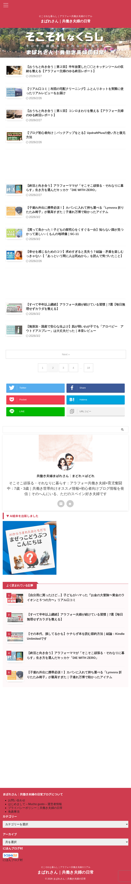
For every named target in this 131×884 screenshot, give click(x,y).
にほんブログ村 (13, 860)
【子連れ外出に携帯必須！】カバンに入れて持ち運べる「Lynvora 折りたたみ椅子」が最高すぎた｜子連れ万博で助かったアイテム (84, 254)
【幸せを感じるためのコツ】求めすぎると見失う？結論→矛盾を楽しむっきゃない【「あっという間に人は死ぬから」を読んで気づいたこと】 (84, 315)
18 (89, 452)
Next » (66, 438)
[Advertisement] (65, 199)
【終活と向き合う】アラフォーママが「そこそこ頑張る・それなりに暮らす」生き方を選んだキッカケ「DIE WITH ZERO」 (83, 224)
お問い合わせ (16, 800)
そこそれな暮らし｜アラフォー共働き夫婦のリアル (65, 867)
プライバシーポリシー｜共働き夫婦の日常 (35, 808)
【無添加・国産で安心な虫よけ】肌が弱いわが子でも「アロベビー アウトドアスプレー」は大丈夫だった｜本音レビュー (84, 407)
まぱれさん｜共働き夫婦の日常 (66, 21)
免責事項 (14, 811)
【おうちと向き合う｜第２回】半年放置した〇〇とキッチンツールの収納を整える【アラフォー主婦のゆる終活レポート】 (84, 71)
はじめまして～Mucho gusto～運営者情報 (35, 804)
